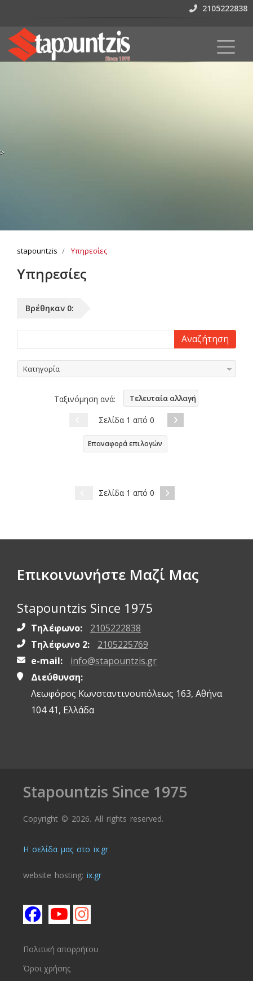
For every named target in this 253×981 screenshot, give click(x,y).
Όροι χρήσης (46, 968)
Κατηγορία (41, 369)
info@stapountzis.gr (113, 661)
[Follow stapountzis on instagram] (82, 914)
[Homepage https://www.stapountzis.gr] (68, 45)
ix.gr (94, 875)
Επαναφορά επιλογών (125, 443)
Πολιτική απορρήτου (61, 949)
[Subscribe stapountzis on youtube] (57, 914)
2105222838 (218, 8)
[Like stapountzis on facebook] (32, 914)
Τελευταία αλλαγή (163, 398)
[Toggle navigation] (226, 47)
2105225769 (122, 644)
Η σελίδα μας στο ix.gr (65, 849)
